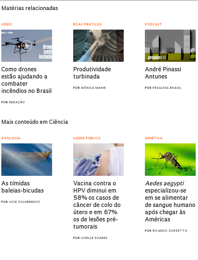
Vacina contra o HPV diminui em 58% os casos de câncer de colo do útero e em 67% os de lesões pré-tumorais (97, 205)
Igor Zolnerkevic (24, 202)
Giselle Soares (94, 238)
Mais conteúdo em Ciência (34, 122)
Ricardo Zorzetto (170, 231)
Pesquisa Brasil (167, 88)
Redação (17, 102)
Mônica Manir (93, 88)
